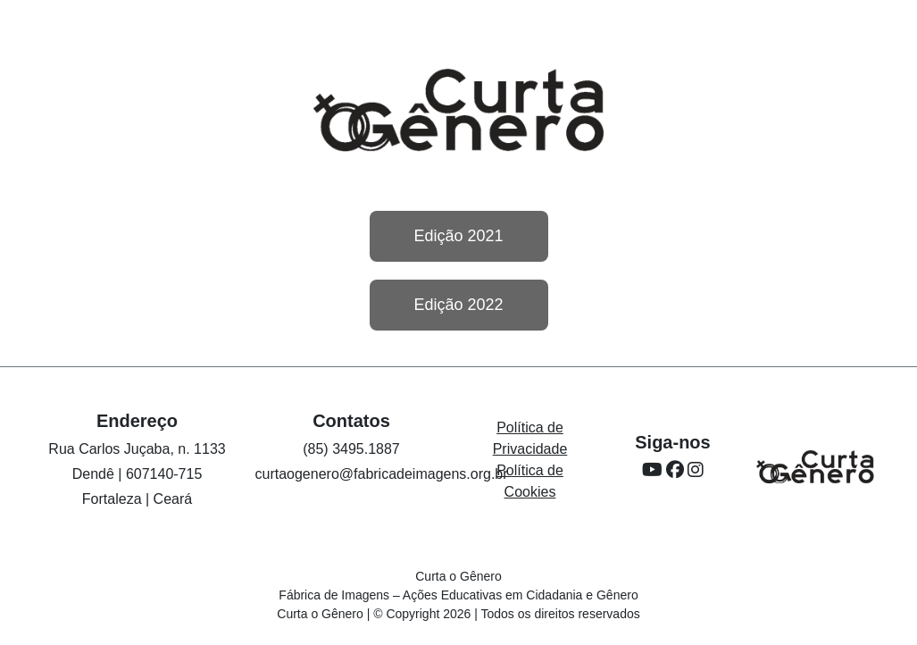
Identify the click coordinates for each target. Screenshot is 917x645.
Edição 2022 (458, 305)
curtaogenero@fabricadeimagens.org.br (381, 474)
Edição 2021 (458, 236)
